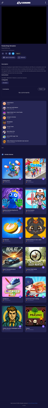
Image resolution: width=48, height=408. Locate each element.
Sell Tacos (28, 180)
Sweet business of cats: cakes (33, 239)
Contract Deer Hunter (31, 269)
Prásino (28, 328)
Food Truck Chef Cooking (32, 298)
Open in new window (9, 57)
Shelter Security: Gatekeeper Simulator (12, 328)
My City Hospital (30, 210)
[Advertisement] (24, 351)
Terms (29, 403)
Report (18, 53)
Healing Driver (6, 180)
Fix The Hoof (6, 239)
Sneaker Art (6, 298)
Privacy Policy (34, 403)
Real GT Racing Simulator (9, 269)
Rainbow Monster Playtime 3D (10, 210)
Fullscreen (21, 57)
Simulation (5, 82)
